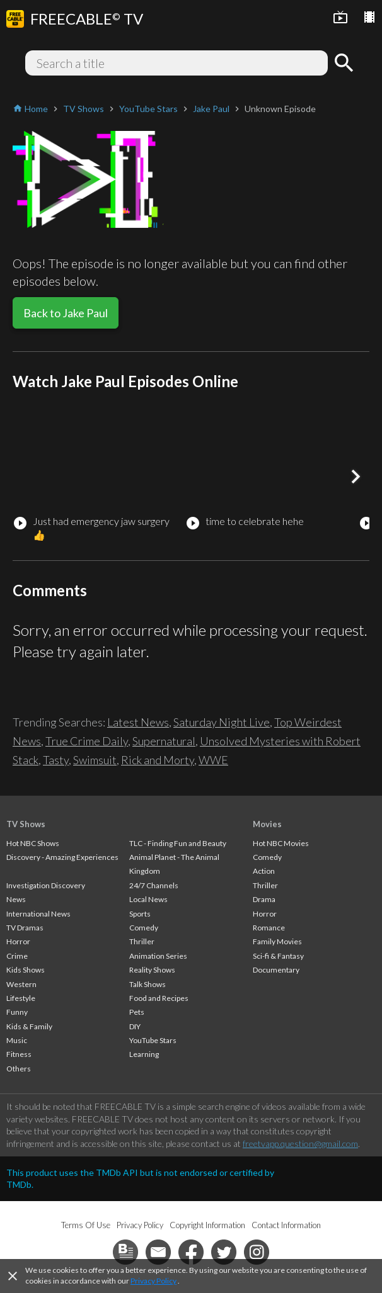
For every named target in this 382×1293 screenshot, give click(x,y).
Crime (17, 956)
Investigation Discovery (45, 885)
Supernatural (163, 741)
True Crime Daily (86, 741)
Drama (264, 899)
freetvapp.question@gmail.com (300, 1143)
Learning (144, 1054)
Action (264, 871)
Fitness (19, 1054)
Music (16, 1040)
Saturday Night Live (221, 722)
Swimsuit (95, 760)
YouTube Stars (153, 1040)
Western (21, 984)
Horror (18, 941)
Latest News (138, 722)
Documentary (276, 969)
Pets (136, 1012)
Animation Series (158, 956)
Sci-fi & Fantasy (278, 956)
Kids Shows (25, 969)
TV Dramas (24, 927)
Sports (140, 913)
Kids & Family (29, 1026)
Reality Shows (152, 969)
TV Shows (25, 824)
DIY (135, 1026)
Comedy (143, 927)
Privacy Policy (153, 1280)
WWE (213, 760)
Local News (148, 899)
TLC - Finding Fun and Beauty (177, 843)
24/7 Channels (153, 885)
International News (38, 913)
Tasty (56, 760)
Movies (267, 824)
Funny (17, 1012)
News (16, 899)
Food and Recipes (158, 998)
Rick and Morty (157, 760)
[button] (355, 476)
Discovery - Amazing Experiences (62, 857)
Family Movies (277, 941)
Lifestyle (20, 998)
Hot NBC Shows (32, 843)
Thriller (141, 941)
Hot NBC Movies (281, 843)
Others (18, 1068)
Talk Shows (147, 984)
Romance (269, 927)
